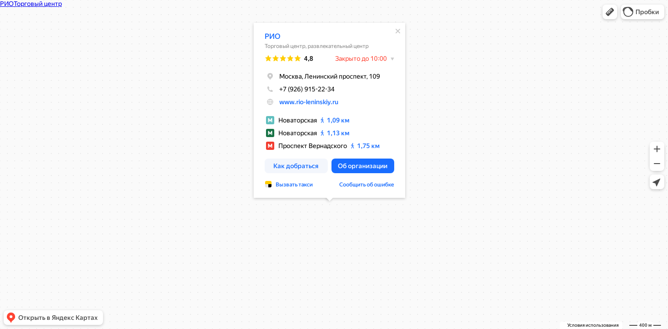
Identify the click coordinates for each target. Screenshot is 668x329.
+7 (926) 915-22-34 (300, 89)
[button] (610, 12)
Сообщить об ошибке (366, 184)
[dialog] (329, 110)
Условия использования (593, 325)
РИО (272, 36)
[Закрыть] (398, 31)
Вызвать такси (294, 184)
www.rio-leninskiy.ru (308, 102)
